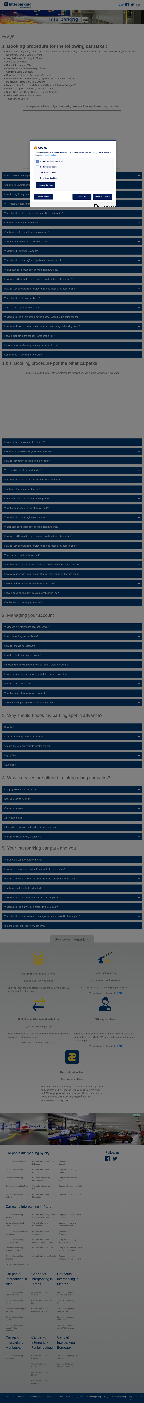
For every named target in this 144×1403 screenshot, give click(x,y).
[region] (73, 173)
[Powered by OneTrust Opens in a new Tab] (104, 205)
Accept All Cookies (102, 196)
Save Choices (43, 196)
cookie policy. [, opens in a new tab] (50, 155)
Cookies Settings (45, 185)
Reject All (82, 196)
